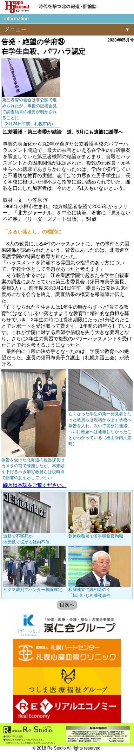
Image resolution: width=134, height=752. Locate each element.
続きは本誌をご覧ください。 (35, 485)
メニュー (15, 29)
